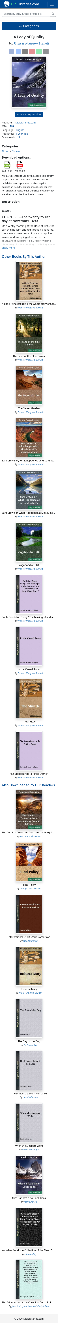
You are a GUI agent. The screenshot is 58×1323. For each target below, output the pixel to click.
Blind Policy (29, 884)
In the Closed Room (29, 669)
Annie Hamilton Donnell (30, 992)
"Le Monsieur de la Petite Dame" (29, 773)
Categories (29, 26)
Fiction (5, 151)
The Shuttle (29, 721)
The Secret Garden (29, 408)
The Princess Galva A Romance (29, 1093)
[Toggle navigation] (51, 4)
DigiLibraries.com (25, 122)
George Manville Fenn (30, 888)
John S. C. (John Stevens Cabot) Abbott (30, 1306)
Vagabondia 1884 (29, 565)
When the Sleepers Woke (29, 1145)
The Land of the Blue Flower (29, 356)
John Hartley (30, 1254)
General (16, 151)
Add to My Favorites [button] (29, 114)
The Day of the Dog (29, 1041)
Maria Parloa (30, 1201)
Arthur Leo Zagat (30, 1149)
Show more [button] (8, 247)
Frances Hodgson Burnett (31, 43)
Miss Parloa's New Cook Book (29, 1198)
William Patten (30, 940)
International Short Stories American (29, 937)
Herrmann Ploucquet (30, 836)
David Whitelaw (30, 1097)
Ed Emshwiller (30, 1045)
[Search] (26, 14)
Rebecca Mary (29, 989)
